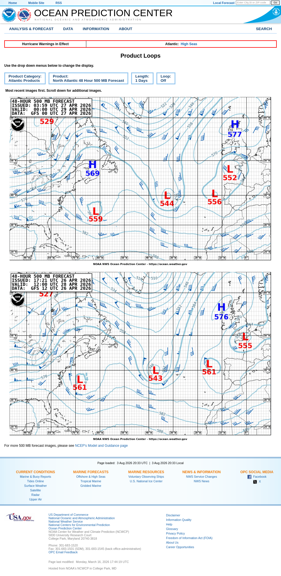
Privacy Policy (175, 533)
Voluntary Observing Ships (146, 476)
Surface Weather (35, 485)
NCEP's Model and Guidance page (101, 446)
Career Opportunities (180, 547)
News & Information (201, 472)
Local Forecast (223, 3)
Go (275, 2)
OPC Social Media (256, 472)
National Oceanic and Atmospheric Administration (88, 19)
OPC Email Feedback (63, 552)
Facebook (257, 476)
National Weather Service (66, 521)
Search (264, 29)
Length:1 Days (140, 79)
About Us (172, 542)
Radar (35, 494)
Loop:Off (163, 79)
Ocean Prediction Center (103, 12)
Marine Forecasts (91, 472)
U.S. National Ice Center (146, 481)
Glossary (172, 529)
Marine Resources (146, 472)
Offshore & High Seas (91, 476)
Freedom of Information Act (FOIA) (189, 538)
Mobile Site (36, 3)
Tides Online (35, 481)
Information (96, 29)
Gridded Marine (90, 485)
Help (169, 524)
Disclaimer (173, 515)
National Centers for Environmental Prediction (79, 525)
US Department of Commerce (68, 514)
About (125, 29)
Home (13, 3)
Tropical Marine (90, 481)
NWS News (201, 481)
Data (68, 29)
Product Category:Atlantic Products (22, 79)
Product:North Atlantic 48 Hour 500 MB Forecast (86, 79)
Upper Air (35, 499)
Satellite (35, 490)
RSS (59, 3)
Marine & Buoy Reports (35, 476)
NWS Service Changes (201, 476)
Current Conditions (35, 472)
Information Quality (178, 519)
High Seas (189, 44)
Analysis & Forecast (31, 29)
